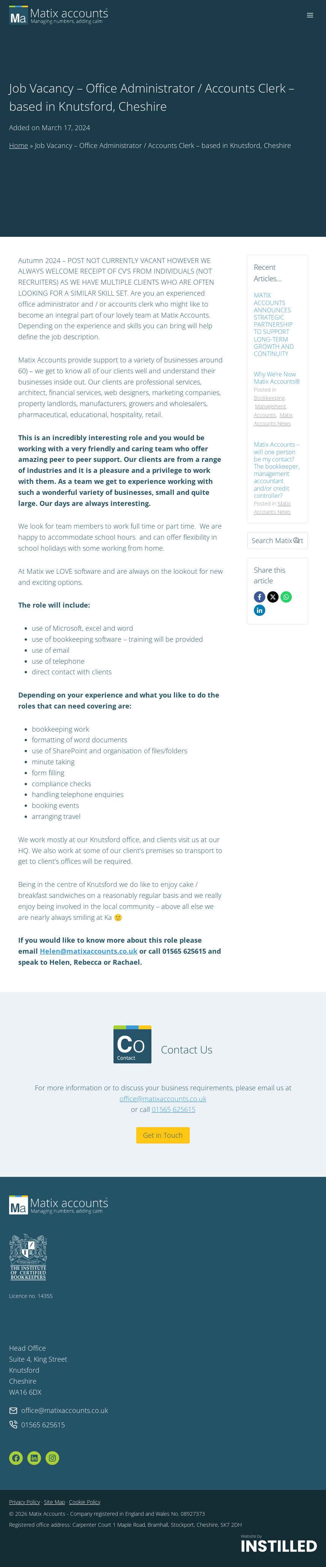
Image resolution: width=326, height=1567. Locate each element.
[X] (273, 597)
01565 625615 (173, 1109)
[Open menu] (310, 15)
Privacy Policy (24, 1502)
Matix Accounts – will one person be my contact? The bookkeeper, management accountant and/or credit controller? (276, 470)
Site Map (54, 1502)
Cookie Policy (84, 1502)
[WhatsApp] (286, 597)
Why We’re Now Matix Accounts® (277, 378)
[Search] (277, 540)
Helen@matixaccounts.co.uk (88, 951)
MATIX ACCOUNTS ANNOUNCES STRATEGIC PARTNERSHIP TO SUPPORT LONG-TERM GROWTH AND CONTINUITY (274, 324)
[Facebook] (259, 597)
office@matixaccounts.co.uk (163, 1098)
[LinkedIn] (259, 610)
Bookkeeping (269, 398)
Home (18, 145)
